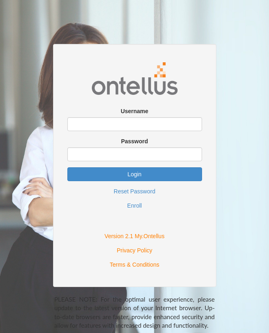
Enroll (134, 205)
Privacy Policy (134, 250)
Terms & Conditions (134, 264)
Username (135, 111)
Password (134, 141)
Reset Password (135, 191)
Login (134, 174)
